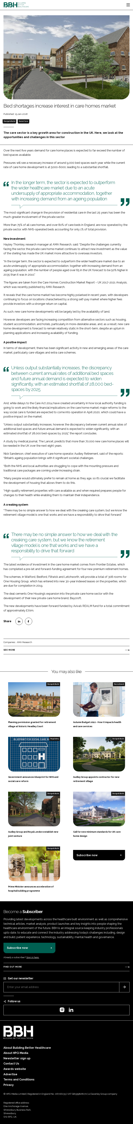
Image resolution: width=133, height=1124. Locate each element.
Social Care (23, 121)
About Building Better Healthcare (27, 1047)
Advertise (10, 1074)
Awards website (14, 1069)
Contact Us (11, 1063)
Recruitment (119, 684)
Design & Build (9, 121)
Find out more (12, 967)
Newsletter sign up (16, 1058)
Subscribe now (87, 855)
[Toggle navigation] (128, 4)
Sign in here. (32, 957)
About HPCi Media (15, 1053)
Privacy (8, 1085)
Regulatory (54, 739)
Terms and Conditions (18, 1079)
